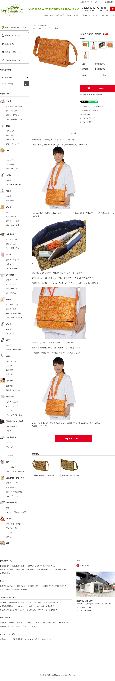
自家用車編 (20, 569)
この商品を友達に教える (89, 110)
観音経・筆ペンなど (13, 390)
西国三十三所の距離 (19, 590)
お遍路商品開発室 (6, 606)
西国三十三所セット (13, 111)
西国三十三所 (11, 217)
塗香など (9, 537)
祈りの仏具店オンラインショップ (12, 610)
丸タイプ (9, 160)
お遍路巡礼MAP (6, 573)
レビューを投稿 (86, 122)
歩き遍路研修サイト (53, 610)
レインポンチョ (12, 467)
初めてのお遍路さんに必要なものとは (41, 566)
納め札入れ (10, 333)
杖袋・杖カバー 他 (13, 184)
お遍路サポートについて (12, 60)
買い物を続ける (86, 114)
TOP (33, 25)
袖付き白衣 (10, 131)
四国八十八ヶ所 (12, 212)
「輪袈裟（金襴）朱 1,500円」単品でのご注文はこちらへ (56, 353)
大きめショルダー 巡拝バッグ (49, 28)
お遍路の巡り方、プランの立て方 (54, 586)
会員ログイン (99, 2)
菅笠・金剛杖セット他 (14, 119)
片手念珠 (9, 366)
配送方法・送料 (33, 623)
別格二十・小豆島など (14, 317)
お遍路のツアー (33, 586)
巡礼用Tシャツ (11, 426)
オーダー (9, 455)
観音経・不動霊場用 (13, 350)
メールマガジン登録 (32, 639)
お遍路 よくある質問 (11, 36)
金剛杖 (8, 180)
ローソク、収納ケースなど (16, 512)
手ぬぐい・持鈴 (12, 528)
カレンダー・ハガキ (13, 496)
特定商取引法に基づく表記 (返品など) (91, 94)
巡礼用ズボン (11, 140)
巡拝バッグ (42, 25)
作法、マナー (5, 590)
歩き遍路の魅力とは (44, 569)
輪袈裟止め (10, 201)
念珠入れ (9, 374)
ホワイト (9, 442)
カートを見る (85, 565)
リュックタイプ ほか (14, 415)
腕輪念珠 (9, 370)
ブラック (9, 447)
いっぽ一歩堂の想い (16, 602)
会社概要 (3, 602)
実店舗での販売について (12, 52)
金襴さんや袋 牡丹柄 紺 (43, 475)
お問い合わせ (47, 639)
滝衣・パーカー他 (12, 144)
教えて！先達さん (6, 586)
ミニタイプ (10, 410)
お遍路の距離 (20, 586)
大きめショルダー (12, 402)
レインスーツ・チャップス (16, 471)
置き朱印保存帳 (12, 268)
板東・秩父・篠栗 (12, 225)
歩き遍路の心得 (60, 569)
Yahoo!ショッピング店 (24, 606)
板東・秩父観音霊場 (13, 313)
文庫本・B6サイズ (13, 260)
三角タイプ (10, 156)
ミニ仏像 (9, 532)
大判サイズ (10, 264)
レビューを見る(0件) (87, 118)
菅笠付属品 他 (12, 168)
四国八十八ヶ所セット (14, 106)
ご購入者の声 (8, 44)
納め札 (8, 329)
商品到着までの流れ (7, 623)
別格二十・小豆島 (12, 221)
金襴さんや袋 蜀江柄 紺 (72, 475)
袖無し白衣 (10, 135)
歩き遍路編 (30, 569)
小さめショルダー (12, 406)
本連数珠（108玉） (13, 361)
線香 (8, 508)
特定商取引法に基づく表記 (9, 626)
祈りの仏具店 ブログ (35, 610)
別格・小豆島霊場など (14, 492)
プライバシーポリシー (30, 626)
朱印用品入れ (11, 293)
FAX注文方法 (64, 623)
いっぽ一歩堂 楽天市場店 (44, 606)
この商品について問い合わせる (91, 106)
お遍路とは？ (5, 566)
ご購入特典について (49, 623)
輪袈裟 (8, 196)
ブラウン (9, 451)
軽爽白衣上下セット (13, 115)
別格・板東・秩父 (12, 248)
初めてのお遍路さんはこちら (14, 27)
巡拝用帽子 (10, 164)
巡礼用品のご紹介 (18, 566)
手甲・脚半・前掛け (13, 524)
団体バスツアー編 (6, 569)
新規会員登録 (109, 2)
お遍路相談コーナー (51, 602)
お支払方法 (21, 623)
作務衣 (8, 431)
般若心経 (9, 386)
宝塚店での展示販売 (33, 602)
